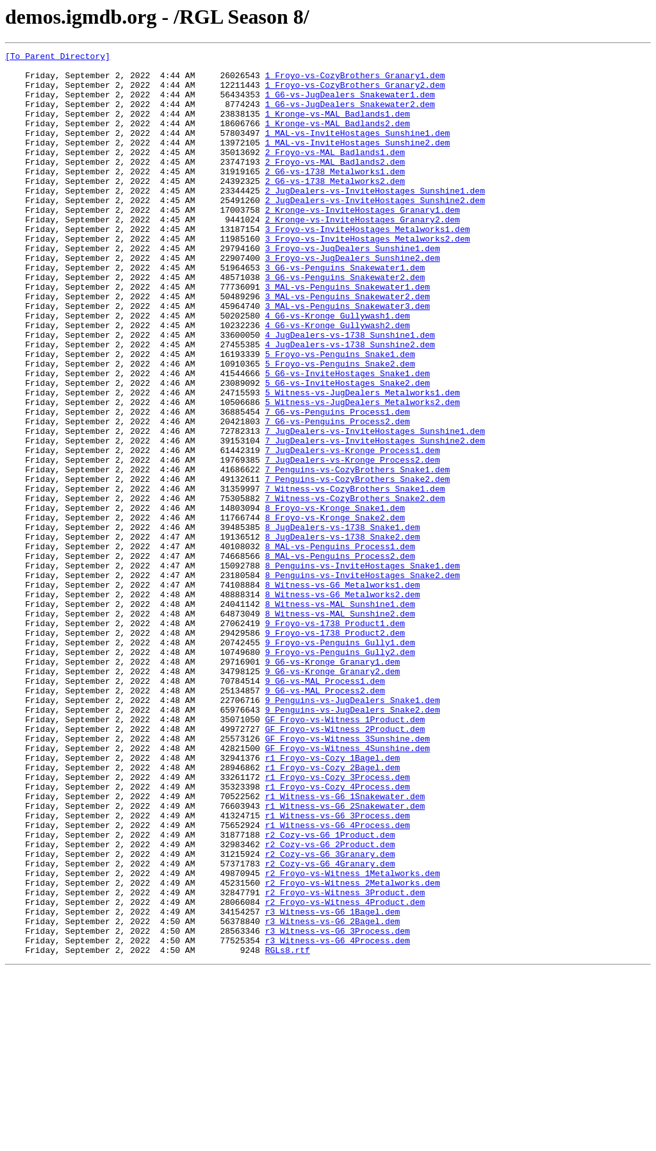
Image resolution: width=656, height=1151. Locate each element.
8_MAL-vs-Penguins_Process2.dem (340, 657)
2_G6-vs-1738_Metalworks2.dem (335, 207)
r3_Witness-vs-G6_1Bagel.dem (332, 1084)
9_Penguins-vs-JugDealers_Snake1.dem (352, 830)
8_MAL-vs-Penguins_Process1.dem (340, 646)
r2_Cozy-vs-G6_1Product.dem (330, 992)
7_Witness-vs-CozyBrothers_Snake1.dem (355, 577)
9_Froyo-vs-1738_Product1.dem (335, 738)
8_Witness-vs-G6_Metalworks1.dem (342, 692)
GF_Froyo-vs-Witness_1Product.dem (345, 853)
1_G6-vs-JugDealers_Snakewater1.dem (350, 104)
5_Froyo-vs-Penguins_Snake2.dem (340, 427)
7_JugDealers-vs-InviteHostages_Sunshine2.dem (375, 519)
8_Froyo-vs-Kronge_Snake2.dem (335, 611)
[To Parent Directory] (57, 57)
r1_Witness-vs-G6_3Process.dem (337, 969)
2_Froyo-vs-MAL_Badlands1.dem (335, 173)
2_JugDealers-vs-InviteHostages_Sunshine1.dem (375, 219)
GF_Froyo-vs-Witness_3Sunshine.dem (347, 876)
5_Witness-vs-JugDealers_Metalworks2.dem (362, 473)
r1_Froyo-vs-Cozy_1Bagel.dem (332, 900)
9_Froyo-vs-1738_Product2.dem (335, 750)
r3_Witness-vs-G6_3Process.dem (337, 1107)
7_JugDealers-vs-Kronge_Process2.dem (352, 542)
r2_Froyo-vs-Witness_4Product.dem (345, 1073)
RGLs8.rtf (287, 1130)
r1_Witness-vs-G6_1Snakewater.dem (345, 946)
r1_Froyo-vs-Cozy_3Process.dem (337, 923)
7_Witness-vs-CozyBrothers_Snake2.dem (355, 588)
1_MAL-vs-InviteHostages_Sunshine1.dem (357, 150)
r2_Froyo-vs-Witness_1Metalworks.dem (352, 1038)
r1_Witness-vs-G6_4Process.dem (337, 980)
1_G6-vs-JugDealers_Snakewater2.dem (350, 115)
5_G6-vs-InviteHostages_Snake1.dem (347, 438)
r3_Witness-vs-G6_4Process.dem (337, 1119)
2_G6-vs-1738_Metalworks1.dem (335, 196)
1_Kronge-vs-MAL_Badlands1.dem (337, 127)
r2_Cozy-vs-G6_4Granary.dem (330, 1026)
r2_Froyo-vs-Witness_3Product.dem (345, 1061)
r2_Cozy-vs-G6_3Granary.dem (330, 1015)
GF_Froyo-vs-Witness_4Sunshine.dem (347, 888)
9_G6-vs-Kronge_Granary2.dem (332, 796)
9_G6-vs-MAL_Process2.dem (325, 819)
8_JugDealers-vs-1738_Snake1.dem (342, 623)
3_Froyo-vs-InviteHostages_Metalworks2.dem (367, 277)
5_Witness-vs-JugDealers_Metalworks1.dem (362, 461)
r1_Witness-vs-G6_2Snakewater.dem (345, 957)
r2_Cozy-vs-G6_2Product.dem (330, 1003)
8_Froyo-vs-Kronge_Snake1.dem (335, 600)
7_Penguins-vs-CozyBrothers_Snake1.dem (357, 553)
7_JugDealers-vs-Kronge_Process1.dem (352, 530)
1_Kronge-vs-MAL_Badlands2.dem (337, 138)
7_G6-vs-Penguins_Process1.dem (337, 484)
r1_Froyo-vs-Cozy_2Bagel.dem (332, 911)
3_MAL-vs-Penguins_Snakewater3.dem (347, 357)
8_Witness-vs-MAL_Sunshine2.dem (340, 727)
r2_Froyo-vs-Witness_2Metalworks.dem (352, 1050)
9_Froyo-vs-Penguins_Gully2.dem (340, 773)
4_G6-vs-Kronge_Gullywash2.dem (337, 380)
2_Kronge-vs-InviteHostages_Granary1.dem (362, 242)
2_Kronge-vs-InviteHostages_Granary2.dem (362, 254)
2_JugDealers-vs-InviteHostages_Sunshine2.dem (375, 230)
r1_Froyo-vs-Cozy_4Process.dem (337, 934)
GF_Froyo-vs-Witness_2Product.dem (345, 865)
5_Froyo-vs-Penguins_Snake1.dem (340, 415)
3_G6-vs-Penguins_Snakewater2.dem (345, 323)
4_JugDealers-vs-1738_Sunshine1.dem (350, 392)
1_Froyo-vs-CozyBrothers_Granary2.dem (355, 92)
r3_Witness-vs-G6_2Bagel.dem (332, 1096)
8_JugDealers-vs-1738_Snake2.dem (342, 634)
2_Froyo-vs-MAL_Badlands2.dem (335, 184)
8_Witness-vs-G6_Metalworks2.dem (342, 703)
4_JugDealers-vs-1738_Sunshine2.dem (350, 404)
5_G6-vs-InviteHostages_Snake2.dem (347, 450)
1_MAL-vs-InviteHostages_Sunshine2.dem (357, 161)
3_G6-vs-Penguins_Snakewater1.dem (345, 311)
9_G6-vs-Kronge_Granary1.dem (332, 784)
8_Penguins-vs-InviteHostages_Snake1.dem (362, 669)
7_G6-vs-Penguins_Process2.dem (337, 496)
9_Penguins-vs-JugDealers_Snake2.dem (352, 842)
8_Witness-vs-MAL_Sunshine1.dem (340, 715)
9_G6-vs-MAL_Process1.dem (325, 807)
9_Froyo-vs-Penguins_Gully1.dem (340, 761)
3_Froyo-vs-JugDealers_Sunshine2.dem (352, 300)
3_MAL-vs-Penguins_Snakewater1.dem (347, 334)
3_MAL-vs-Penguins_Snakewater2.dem (347, 346)
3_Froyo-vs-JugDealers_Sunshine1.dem (352, 288)
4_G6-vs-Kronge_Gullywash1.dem (337, 369)
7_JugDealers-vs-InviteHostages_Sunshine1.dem (375, 507)
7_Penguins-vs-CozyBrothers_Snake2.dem (357, 565)
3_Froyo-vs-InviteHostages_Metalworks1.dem (367, 265)
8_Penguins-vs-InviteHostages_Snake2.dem (362, 680)
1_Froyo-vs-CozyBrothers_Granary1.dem (355, 81)
